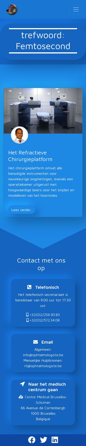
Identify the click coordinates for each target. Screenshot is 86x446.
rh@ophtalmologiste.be (43, 366)
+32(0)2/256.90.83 (43, 315)
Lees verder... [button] (22, 210)
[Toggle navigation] (75, 9)
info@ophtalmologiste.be (43, 355)
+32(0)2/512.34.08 (43, 320)
